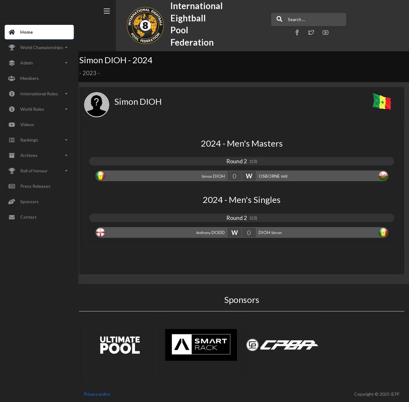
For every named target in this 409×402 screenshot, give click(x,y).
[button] (278, 32)
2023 (93, 73)
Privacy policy (101, 394)
